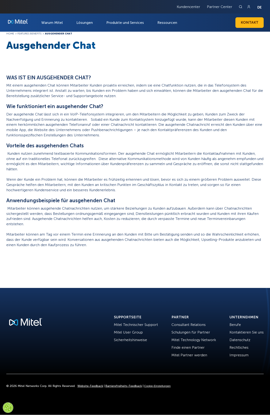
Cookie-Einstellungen (157, 386)
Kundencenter (188, 7)
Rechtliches (239, 347)
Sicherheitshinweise (130, 340)
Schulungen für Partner (190, 332)
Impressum (239, 355)
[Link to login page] (249, 7)
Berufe (235, 325)
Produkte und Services (125, 22)
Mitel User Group (128, 332)
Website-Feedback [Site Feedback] (90, 386)
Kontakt (249, 22)
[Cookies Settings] (8, 407)
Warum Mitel (52, 22)
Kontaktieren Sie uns (247, 332)
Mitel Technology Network (193, 340)
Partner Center (219, 7)
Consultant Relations (188, 325)
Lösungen (84, 22)
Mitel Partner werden (189, 355)
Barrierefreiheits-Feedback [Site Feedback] (123, 386)
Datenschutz (240, 340)
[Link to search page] (241, 7)
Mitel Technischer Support (136, 325)
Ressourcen (167, 22)
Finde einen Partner (188, 347)
